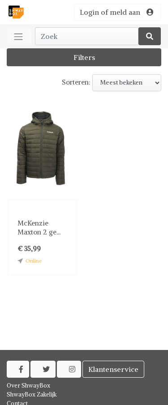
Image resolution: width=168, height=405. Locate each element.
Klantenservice (113, 369)
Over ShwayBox (28, 385)
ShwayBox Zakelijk (32, 394)
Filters (84, 57)
